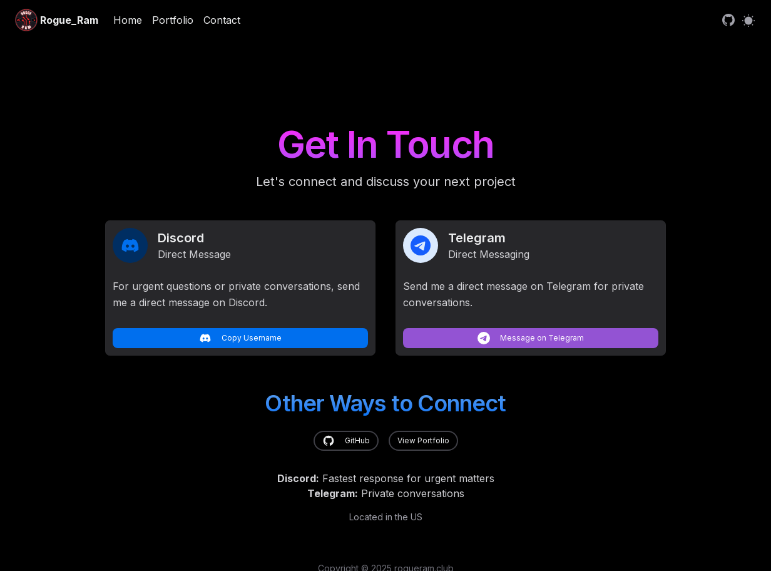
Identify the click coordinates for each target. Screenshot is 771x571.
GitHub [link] (346, 441)
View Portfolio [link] (423, 440)
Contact (221, 20)
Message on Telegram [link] (530, 338)
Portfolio (172, 20)
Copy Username (240, 338)
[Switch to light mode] (748, 20)
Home (127, 20)
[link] (728, 20)
